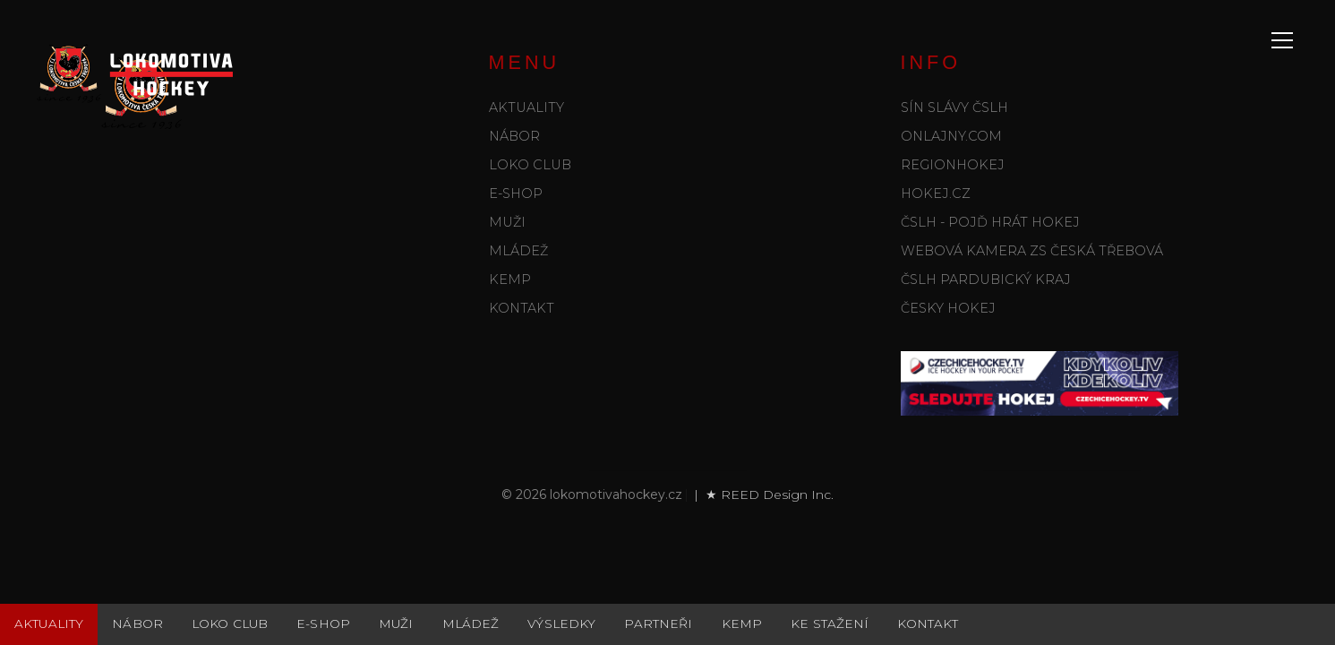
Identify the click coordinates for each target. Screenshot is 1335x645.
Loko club (530, 165)
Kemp (510, 279)
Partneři (658, 623)
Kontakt (521, 308)
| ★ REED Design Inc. (762, 494)
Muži (507, 222)
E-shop (516, 193)
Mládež (518, 251)
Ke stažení (830, 623)
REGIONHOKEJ (953, 165)
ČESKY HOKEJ (948, 308)
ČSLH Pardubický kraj (986, 279)
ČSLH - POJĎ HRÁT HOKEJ (990, 222)
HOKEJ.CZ (936, 193)
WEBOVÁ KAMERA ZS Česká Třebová (1032, 251)
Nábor (514, 136)
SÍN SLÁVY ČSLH (954, 107)
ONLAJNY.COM (951, 136)
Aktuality (526, 107)
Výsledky (561, 623)
